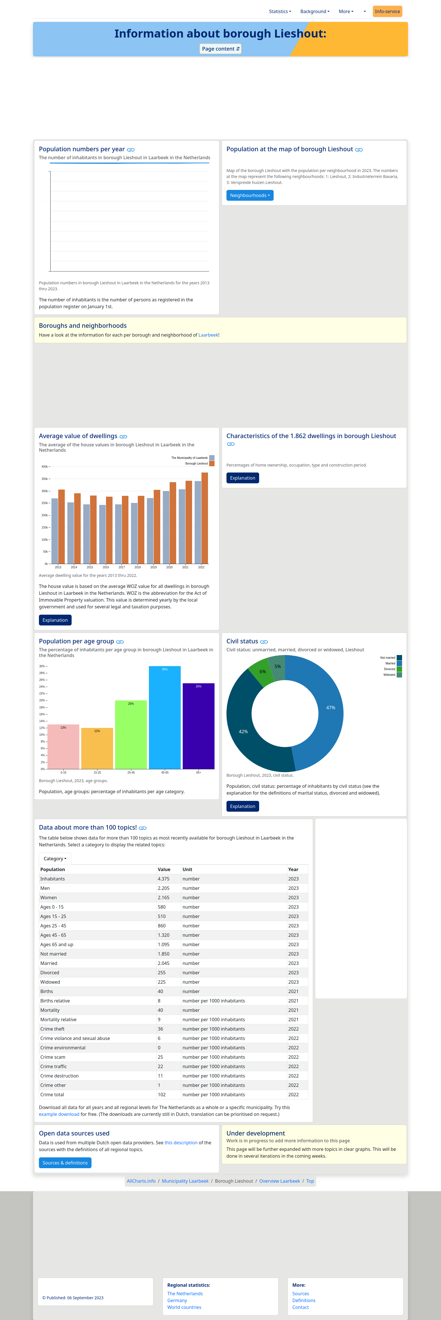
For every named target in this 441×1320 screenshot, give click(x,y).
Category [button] (53, 858)
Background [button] (313, 11)
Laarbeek (208, 335)
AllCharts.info (141, 1181)
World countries (184, 1307)
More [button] (344, 11)
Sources (300, 1293)
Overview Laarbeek (279, 1181)
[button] (364, 11)
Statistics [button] (278, 11)
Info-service (387, 11)
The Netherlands (185, 1293)
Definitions (304, 1300)
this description (181, 1142)
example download (59, 1114)
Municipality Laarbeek (185, 1181)
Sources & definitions (65, 1163)
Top (310, 1181)
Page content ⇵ (220, 48)
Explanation (55, 620)
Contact (300, 1307)
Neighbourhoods (248, 195)
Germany (177, 1300)
